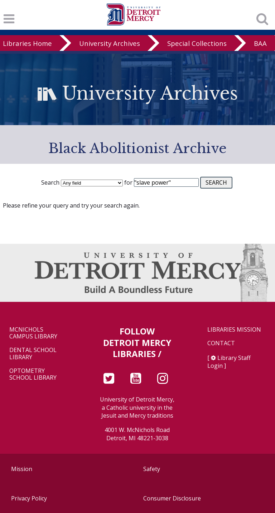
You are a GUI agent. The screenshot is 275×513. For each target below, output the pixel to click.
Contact (221, 343)
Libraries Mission (234, 329)
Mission (21, 469)
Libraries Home (27, 43)
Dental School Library (33, 353)
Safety (151, 469)
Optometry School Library (33, 374)
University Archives (109, 43)
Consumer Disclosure (172, 498)
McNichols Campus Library (33, 333)
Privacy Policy (29, 498)
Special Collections (197, 43)
